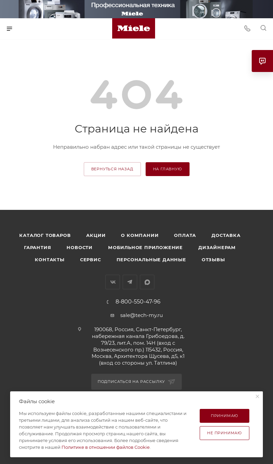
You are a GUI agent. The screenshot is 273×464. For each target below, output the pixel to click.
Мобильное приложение (145, 247)
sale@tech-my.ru (141, 315)
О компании (139, 235)
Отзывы (213, 259)
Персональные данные (151, 259)
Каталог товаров (45, 235)
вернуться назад (112, 169)
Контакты (49, 259)
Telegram (130, 282)
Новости (80, 247)
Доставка (226, 235)
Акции (95, 235)
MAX (147, 282)
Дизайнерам (217, 247)
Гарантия (37, 247)
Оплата (185, 235)
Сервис (90, 259)
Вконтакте (112, 282)
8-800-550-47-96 (138, 301)
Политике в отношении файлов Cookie (105, 447)
